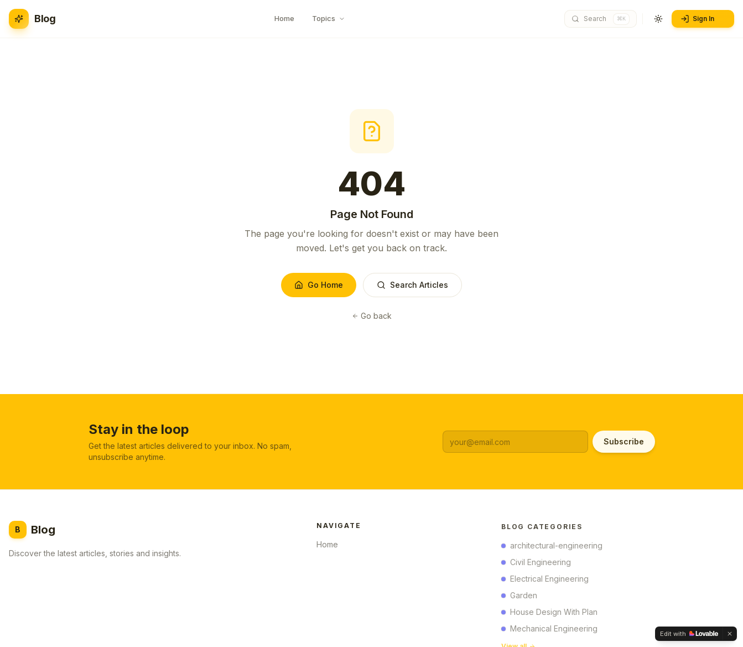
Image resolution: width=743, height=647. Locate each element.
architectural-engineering (551, 547)
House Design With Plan (549, 614)
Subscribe (624, 441)
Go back (372, 315)
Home (330, 546)
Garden (519, 597)
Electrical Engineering (545, 581)
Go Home (318, 284)
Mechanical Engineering (549, 630)
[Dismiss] (729, 633)
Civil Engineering (536, 564)
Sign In (701, 18)
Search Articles (412, 284)
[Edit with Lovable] (689, 633)
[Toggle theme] (658, 19)
